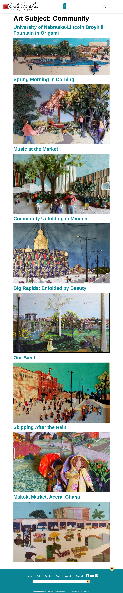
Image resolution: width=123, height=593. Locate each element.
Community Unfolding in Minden (50, 218)
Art (38, 576)
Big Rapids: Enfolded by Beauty (49, 288)
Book (58, 576)
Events (48, 576)
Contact (79, 576)
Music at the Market (35, 149)
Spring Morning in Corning (43, 79)
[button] (64, 6)
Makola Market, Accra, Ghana (46, 497)
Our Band (24, 357)
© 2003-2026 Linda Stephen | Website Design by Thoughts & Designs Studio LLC (61, 591)
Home (29, 576)
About (68, 576)
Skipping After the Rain (39, 427)
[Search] (88, 581)
